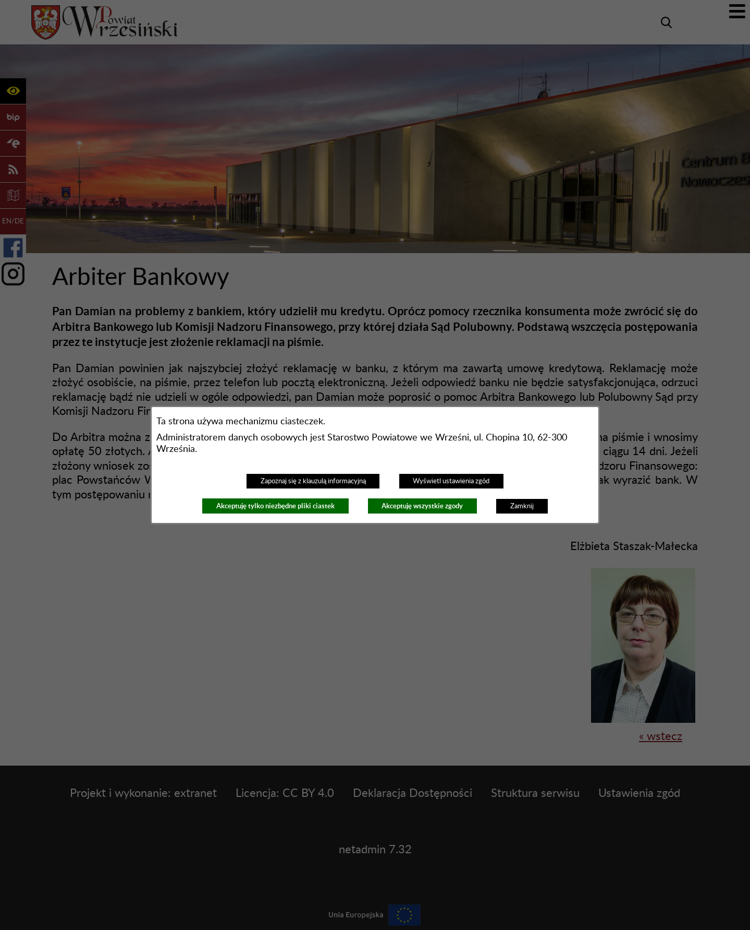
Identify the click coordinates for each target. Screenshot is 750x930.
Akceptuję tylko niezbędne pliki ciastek (275, 506)
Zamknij (522, 506)
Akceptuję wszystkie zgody (422, 506)
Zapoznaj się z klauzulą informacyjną (313, 481)
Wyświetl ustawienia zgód (451, 481)
